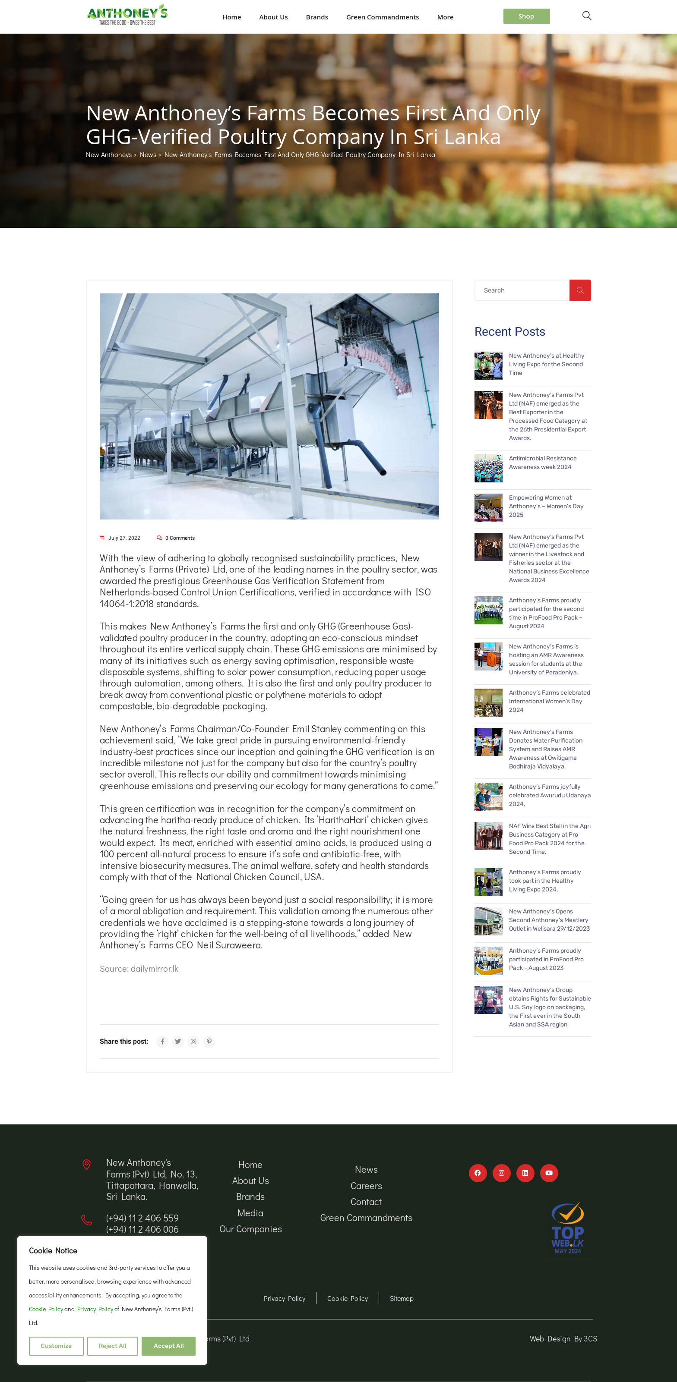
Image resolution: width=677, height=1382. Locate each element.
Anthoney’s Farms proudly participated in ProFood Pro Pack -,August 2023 (546, 959)
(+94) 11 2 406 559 (142, 1218)
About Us (273, 17)
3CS (591, 1338)
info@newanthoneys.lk (151, 1250)
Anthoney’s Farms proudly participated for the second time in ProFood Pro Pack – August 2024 (546, 613)
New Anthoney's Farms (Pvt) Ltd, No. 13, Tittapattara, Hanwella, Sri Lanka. (152, 1179)
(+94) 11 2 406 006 (142, 1229)
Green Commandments (382, 17)
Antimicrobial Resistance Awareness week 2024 (543, 463)
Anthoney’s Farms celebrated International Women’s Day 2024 (549, 701)
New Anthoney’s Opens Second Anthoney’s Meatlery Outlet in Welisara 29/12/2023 (549, 920)
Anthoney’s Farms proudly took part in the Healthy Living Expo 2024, (545, 881)
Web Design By (557, 1338)
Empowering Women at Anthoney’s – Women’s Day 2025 (546, 506)
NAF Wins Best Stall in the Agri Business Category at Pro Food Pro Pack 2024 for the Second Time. (550, 839)
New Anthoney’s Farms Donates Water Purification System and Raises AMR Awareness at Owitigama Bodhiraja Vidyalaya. (545, 749)
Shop (526, 16)
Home (231, 17)
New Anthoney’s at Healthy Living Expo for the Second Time (547, 364)
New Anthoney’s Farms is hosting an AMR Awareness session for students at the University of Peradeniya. (546, 659)
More (445, 17)
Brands (317, 17)
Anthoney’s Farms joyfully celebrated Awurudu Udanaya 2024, (550, 795)
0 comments (180, 538)
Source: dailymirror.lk (139, 968)
